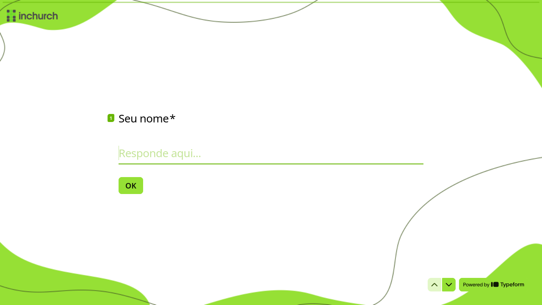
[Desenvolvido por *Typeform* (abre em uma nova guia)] (493, 284)
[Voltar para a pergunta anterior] (434, 284)
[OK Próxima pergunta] (131, 185)
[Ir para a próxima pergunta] (449, 284)
